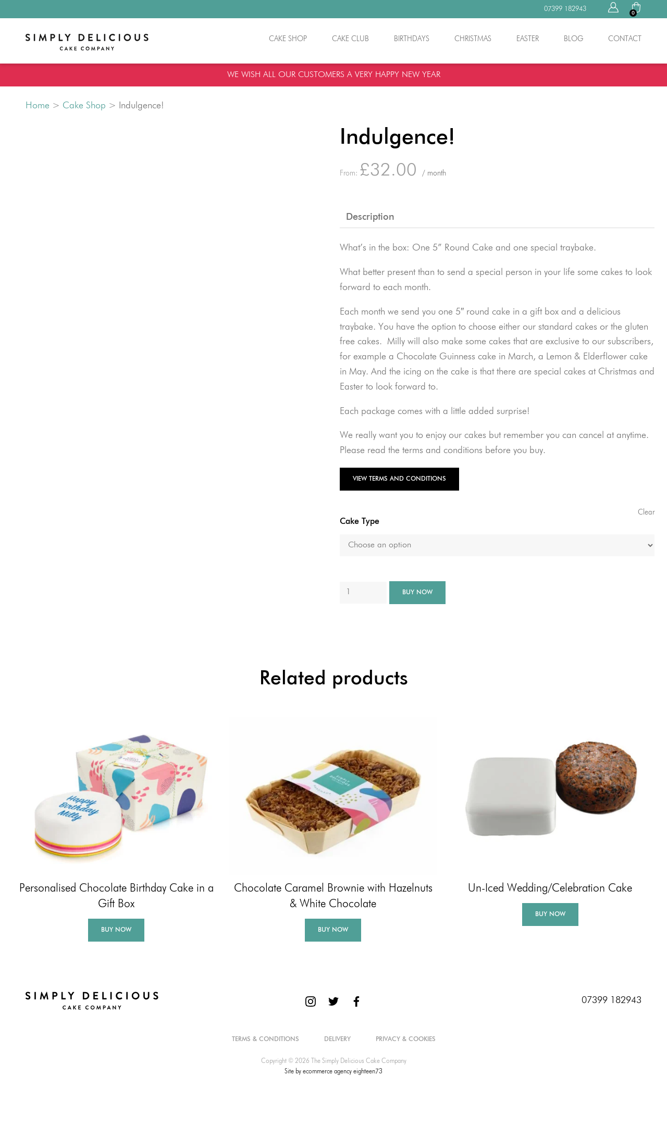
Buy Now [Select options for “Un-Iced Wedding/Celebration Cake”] (550, 914)
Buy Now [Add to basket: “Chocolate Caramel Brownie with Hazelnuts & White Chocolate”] (333, 930)
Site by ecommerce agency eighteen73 (333, 1072)
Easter (527, 39)
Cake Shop (288, 39)
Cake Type (359, 522)
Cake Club (350, 39)
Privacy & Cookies (406, 1039)
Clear (646, 512)
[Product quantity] (363, 593)
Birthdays (411, 39)
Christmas (472, 39)
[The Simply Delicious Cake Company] (92, 1000)
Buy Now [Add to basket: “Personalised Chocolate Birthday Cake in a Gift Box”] (116, 930)
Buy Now (417, 593)
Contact (624, 39)
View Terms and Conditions (399, 479)
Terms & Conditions (265, 1039)
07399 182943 (611, 1000)
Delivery (337, 1039)
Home (38, 105)
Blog (573, 39)
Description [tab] (370, 217)
